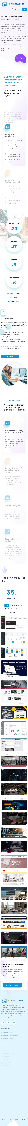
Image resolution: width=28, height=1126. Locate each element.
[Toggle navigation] (24, 9)
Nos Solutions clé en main (14, 609)
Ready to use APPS (11, 598)
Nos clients (14, 612)
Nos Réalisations (16, 605)
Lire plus (10, 356)
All (7, 605)
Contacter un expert (12, 985)
